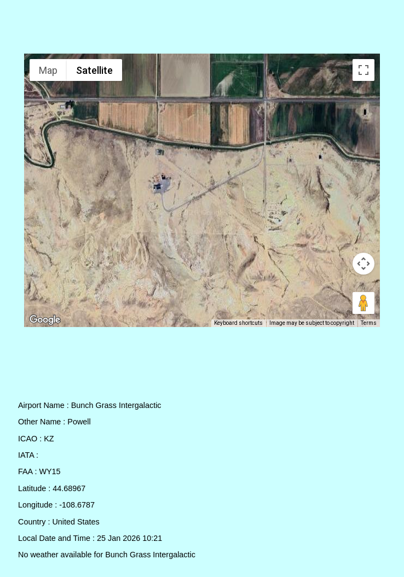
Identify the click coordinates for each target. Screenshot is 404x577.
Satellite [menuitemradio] (94, 70)
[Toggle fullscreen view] (363, 70)
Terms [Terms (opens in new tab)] (369, 323)
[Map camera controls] (363, 264)
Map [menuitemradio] (48, 70)
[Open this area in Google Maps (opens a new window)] (45, 320)
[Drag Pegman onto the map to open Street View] (363, 303)
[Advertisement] (202, 29)
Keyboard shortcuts (241, 323)
